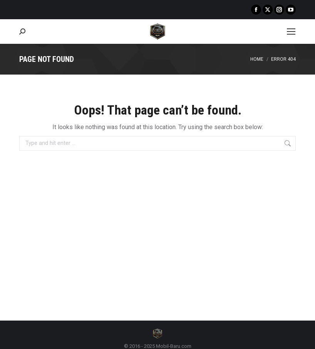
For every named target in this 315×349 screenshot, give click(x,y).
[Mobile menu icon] (291, 31)
